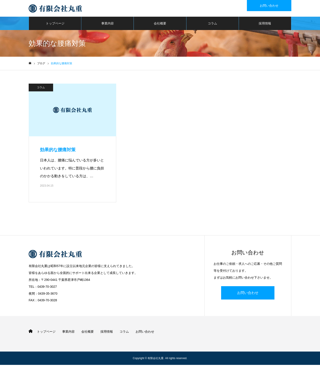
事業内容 (107, 24)
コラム (212, 24)
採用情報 (265, 24)
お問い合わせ (247, 294)
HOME (30, 332)
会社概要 (160, 24)
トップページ (55, 24)
